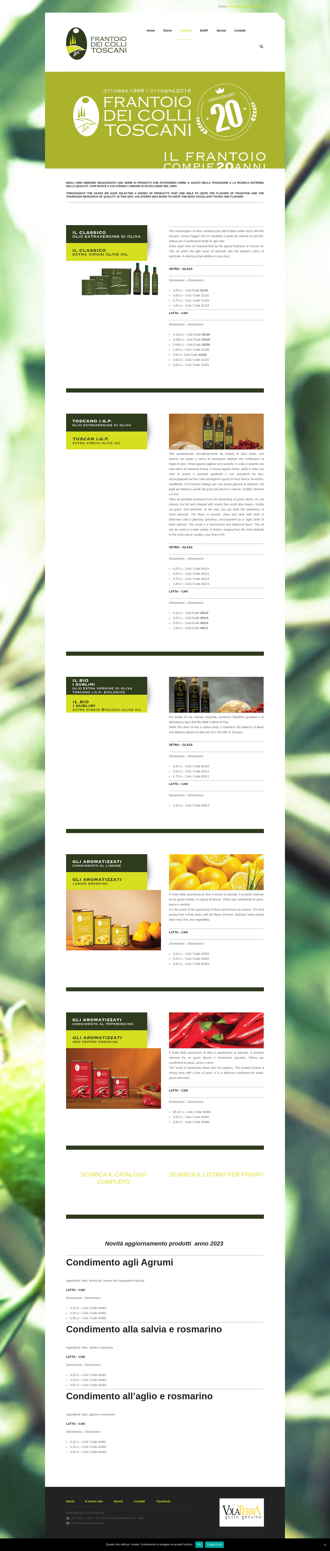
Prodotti (186, 30)
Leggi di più (214, 1544)
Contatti (240, 30)
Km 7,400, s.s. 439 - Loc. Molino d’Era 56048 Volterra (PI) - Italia (107, 1518)
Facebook (163, 1501)
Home (151, 30)
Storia (167, 30)
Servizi (221, 30)
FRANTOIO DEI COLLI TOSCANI (85, 1513)
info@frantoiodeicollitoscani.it (246, 6)
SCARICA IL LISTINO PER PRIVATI (216, 1174)
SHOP (204, 30)
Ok (199, 1544)
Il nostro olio (94, 1501)
